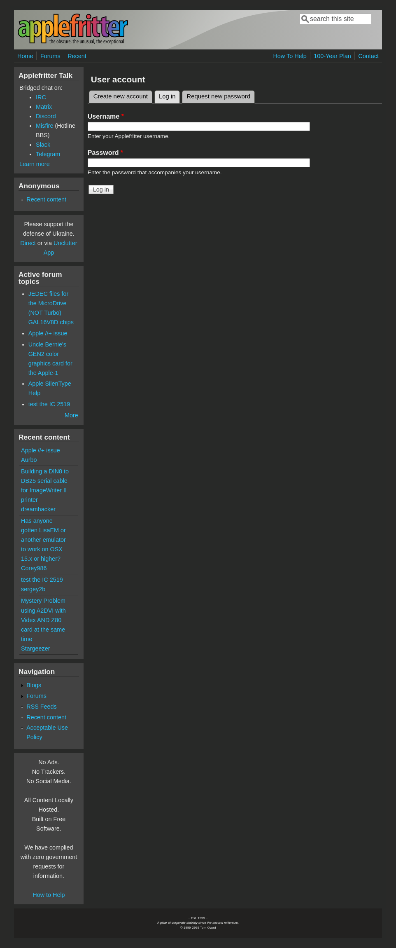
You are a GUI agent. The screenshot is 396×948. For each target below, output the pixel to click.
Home (25, 56)
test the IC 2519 (49, 404)
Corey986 (34, 568)
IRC (41, 97)
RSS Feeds (41, 706)
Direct (28, 243)
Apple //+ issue (48, 333)
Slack (43, 144)
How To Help (289, 56)
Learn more (34, 164)
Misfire (44, 125)
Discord (46, 116)
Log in (169, 95)
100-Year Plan (332, 56)
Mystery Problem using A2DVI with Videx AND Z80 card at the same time (43, 619)
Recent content (46, 199)
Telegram (48, 154)
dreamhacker (38, 509)
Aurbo (29, 459)
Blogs (33, 685)
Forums (50, 56)
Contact (368, 56)
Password (105, 152)
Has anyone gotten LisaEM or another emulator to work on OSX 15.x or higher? (43, 539)
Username (106, 116)
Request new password (218, 96)
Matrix (44, 106)
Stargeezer (35, 648)
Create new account (120, 96)
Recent (77, 56)
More (71, 415)
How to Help (49, 895)
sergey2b (33, 589)
